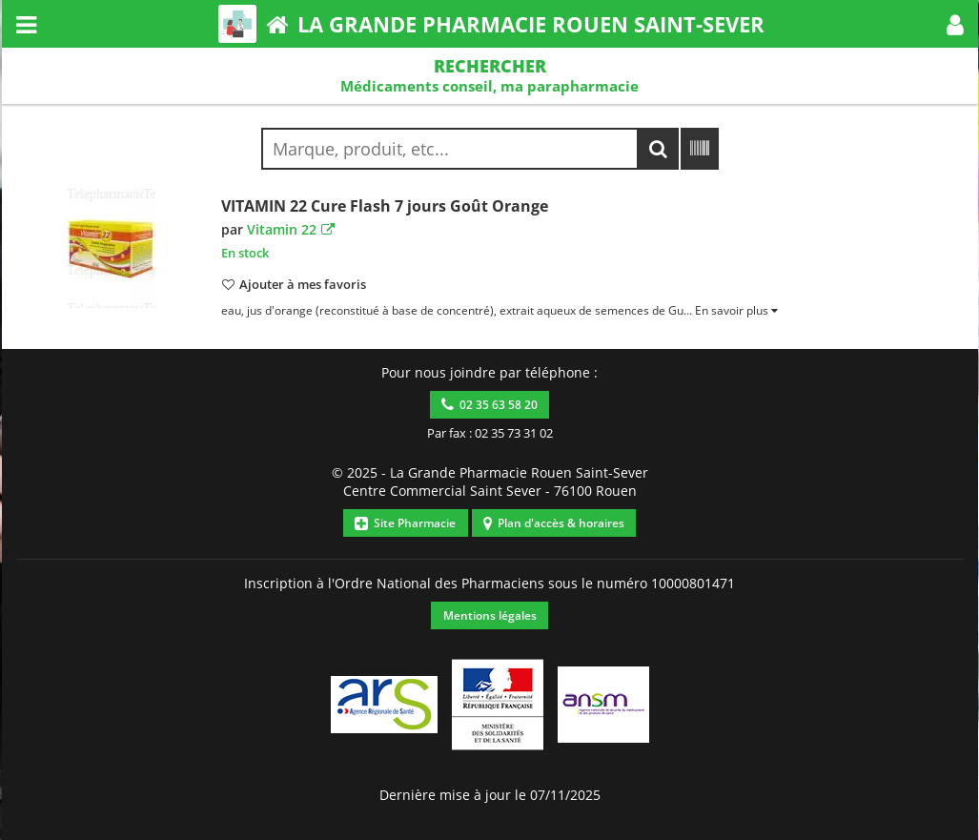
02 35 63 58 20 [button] (489, 405)
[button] (955, 24)
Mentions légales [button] (490, 615)
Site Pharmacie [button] (405, 523)
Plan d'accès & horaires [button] (553, 523)
